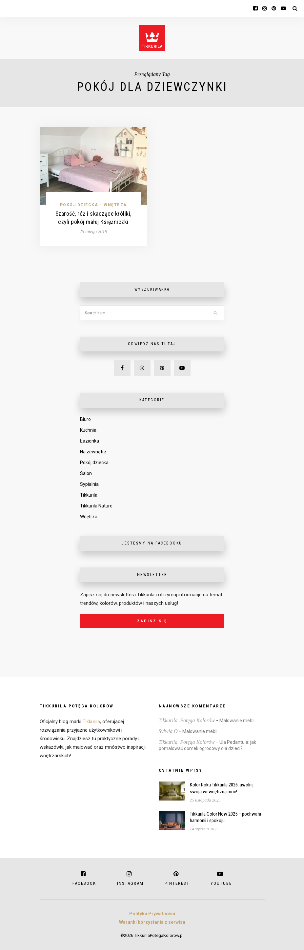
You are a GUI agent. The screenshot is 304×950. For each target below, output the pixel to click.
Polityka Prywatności (152, 914)
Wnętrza (115, 205)
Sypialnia (89, 484)
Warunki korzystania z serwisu (152, 922)
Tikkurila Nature (96, 506)
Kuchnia (88, 430)
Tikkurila (88, 495)
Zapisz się (152, 621)
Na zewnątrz (93, 452)
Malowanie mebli (236, 720)
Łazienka (89, 441)
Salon (86, 473)
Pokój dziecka (79, 205)
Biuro (85, 419)
